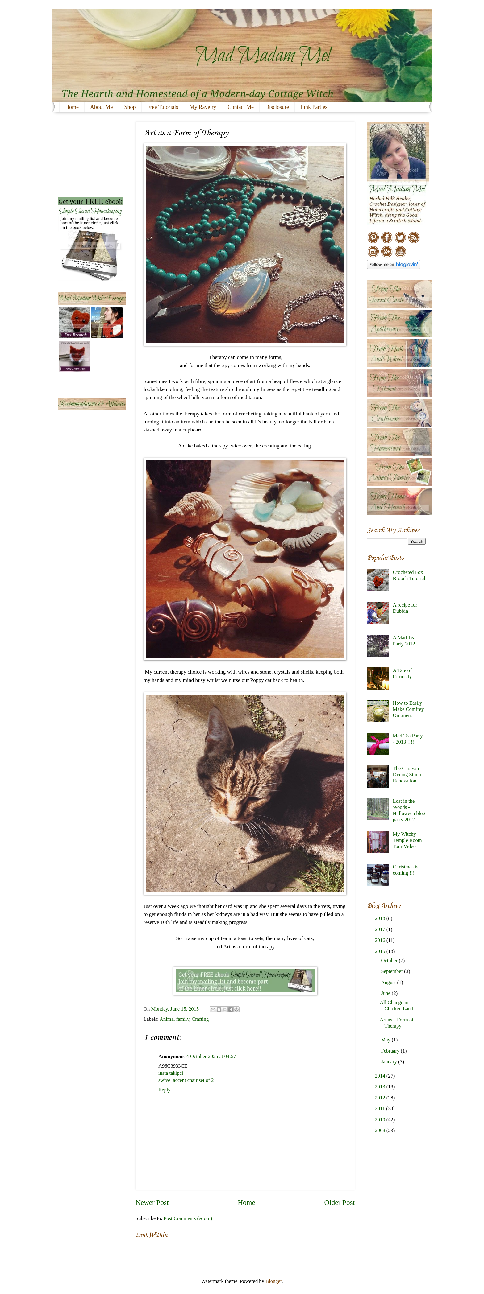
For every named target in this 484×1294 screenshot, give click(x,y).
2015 (380, 951)
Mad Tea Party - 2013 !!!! (408, 739)
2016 (380, 940)
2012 (380, 1098)
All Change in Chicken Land (396, 1005)
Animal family (174, 1019)
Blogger (273, 1281)
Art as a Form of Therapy (396, 1023)
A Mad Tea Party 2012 (404, 641)
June (386, 993)
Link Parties (314, 107)
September (392, 971)
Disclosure (277, 107)
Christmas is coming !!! (405, 870)
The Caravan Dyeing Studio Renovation (408, 774)
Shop (130, 107)
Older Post (339, 1202)
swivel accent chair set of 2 (186, 1080)
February (391, 1051)
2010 (380, 1120)
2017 (380, 929)
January (389, 1062)
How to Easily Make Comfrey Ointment (408, 709)
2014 (380, 1076)
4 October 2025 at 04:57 (211, 1056)
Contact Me (241, 107)
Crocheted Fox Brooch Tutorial (409, 575)
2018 (380, 918)
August (389, 982)
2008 (380, 1130)
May (386, 1040)
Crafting (200, 1019)
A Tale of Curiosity (402, 673)
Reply (164, 1090)
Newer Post (152, 1202)
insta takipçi (170, 1073)
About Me (101, 107)
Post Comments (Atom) (188, 1218)
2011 (380, 1108)
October (389, 960)
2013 (380, 1087)
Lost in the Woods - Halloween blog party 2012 (409, 810)
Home (72, 107)
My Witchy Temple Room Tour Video (407, 840)
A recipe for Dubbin (405, 608)
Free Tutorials (162, 107)
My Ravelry (203, 107)
